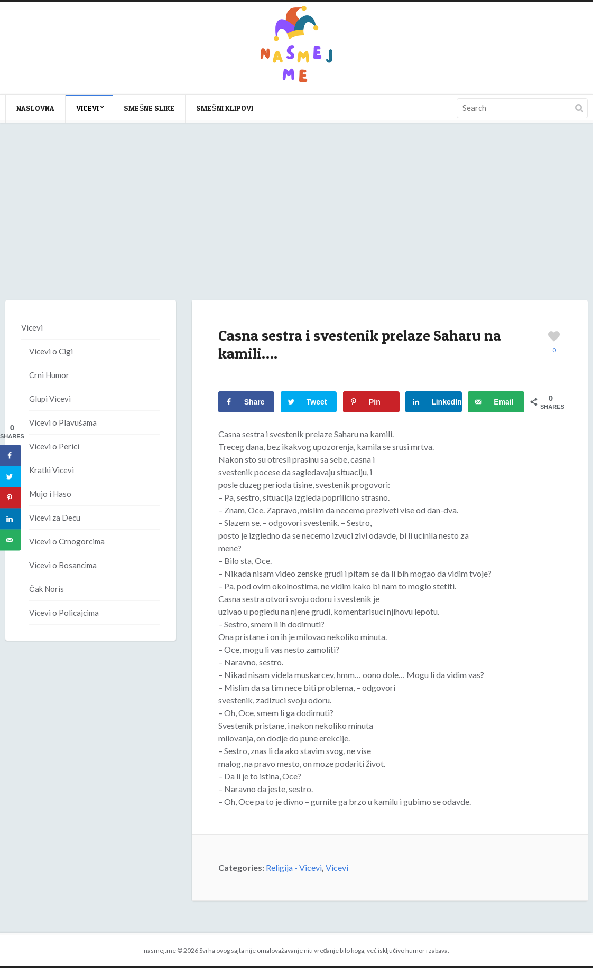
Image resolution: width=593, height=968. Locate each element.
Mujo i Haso (50, 494)
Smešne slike (149, 108)
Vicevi (87, 108)
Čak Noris (46, 589)
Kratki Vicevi (51, 470)
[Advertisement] (296, 222)
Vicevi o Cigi (51, 351)
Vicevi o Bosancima (63, 565)
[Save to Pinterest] (371, 401)
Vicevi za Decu (54, 517)
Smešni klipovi (224, 108)
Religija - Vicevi (294, 867)
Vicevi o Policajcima (64, 612)
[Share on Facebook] (246, 401)
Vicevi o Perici (54, 446)
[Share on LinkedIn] (433, 401)
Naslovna (35, 108)
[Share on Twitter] (309, 401)
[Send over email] (496, 401)
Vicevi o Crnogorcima (67, 541)
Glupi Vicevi (50, 398)
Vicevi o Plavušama (63, 422)
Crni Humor (49, 375)
